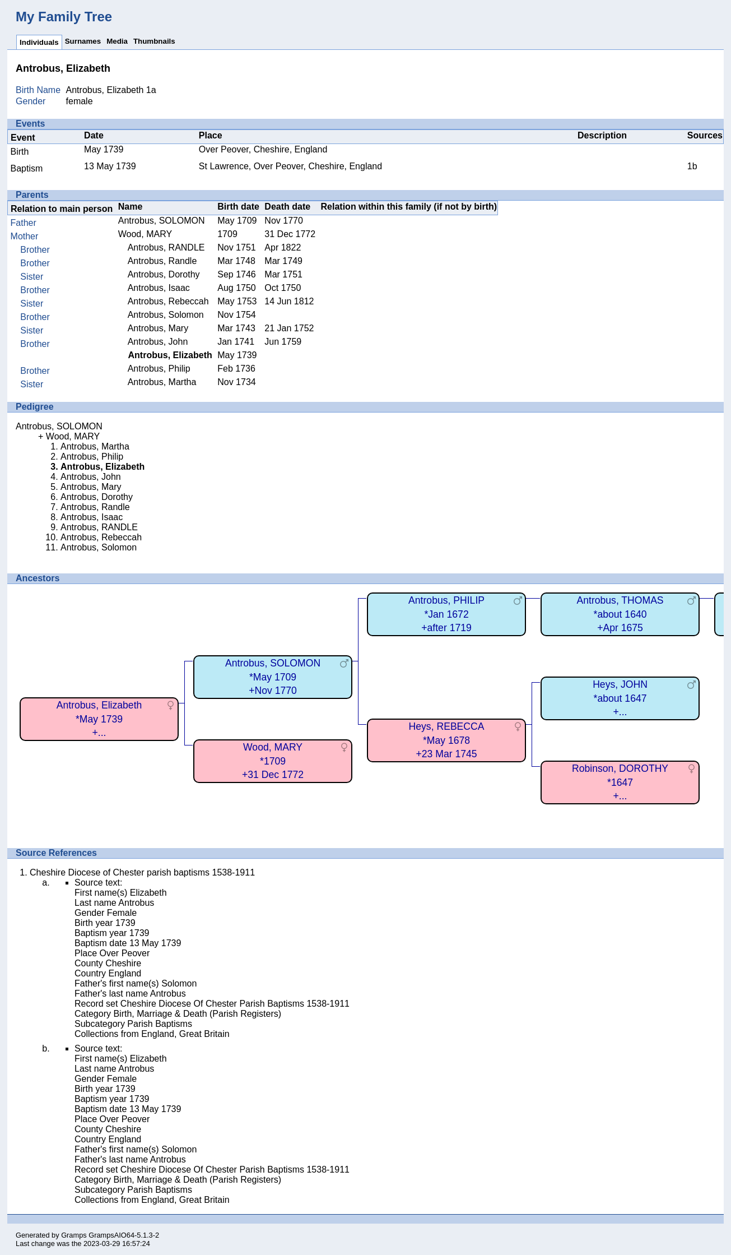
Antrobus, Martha (162, 382)
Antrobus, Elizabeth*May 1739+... (99, 719)
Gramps (74, 1235)
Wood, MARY (145, 234)
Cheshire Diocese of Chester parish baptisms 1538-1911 (142, 872)
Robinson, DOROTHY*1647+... (620, 782)
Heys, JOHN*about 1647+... (620, 698)
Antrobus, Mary (158, 328)
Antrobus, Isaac (159, 288)
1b (692, 166)
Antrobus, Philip (159, 368)
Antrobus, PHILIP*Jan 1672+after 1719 (446, 614)
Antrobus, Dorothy (164, 274)
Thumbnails (154, 41)
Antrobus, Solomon (166, 314)
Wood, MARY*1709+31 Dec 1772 (273, 761)
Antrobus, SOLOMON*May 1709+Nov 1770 (272, 676)
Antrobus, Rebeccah (168, 301)
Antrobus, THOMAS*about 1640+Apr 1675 (619, 614)
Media (117, 41)
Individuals (39, 42)
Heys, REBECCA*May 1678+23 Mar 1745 (447, 740)
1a (151, 90)
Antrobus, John (158, 341)
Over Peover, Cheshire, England (263, 149)
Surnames (83, 41)
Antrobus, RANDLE (166, 247)
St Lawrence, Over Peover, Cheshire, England (290, 166)
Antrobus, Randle (162, 261)
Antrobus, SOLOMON (161, 220)
